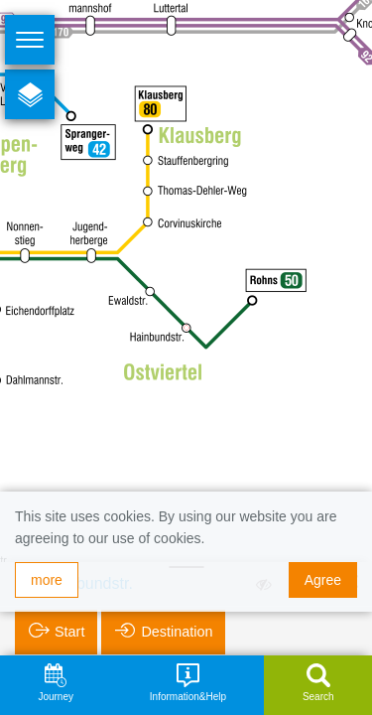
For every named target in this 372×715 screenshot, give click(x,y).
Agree (323, 580)
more (46, 580)
